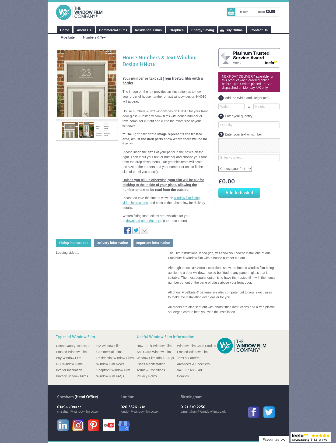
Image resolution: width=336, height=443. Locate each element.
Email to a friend (144, 230)
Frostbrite (68, 37)
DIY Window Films (69, 364)
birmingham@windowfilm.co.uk (203, 411)
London (127, 397)
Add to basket (239, 192)
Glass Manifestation (151, 364)
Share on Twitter (136, 230)
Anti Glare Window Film (154, 352)
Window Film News (110, 364)
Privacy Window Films (72, 376)
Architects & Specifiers (193, 364)
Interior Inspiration (69, 370)
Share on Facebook (127, 230)
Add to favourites (109, 52)
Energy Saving (202, 30)
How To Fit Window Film (154, 346)
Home (64, 30)
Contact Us (259, 30)
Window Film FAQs (110, 376)
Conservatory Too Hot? (72, 346)
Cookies (183, 376)
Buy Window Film (68, 358)
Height (260, 106)
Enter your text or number (240, 134)
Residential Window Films (115, 358)
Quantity (226, 125)
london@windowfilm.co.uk (139, 411)
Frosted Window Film (71, 352)
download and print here (143, 221)
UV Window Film (108, 346)
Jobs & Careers (188, 358)
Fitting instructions (73, 243)
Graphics (176, 30)
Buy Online (234, 30)
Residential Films (148, 30)
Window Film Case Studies (196, 346)
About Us (84, 30)
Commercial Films (113, 30)
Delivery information (112, 243)
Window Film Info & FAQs (155, 358)
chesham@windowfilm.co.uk (77, 411)
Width (224, 106)
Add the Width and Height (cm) (244, 98)
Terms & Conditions (151, 370)
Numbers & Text (94, 37)
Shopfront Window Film (113, 370)
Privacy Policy (147, 376)
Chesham (65, 397)
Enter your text (231, 157)
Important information (153, 243)
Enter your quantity (235, 116)
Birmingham (192, 397)
